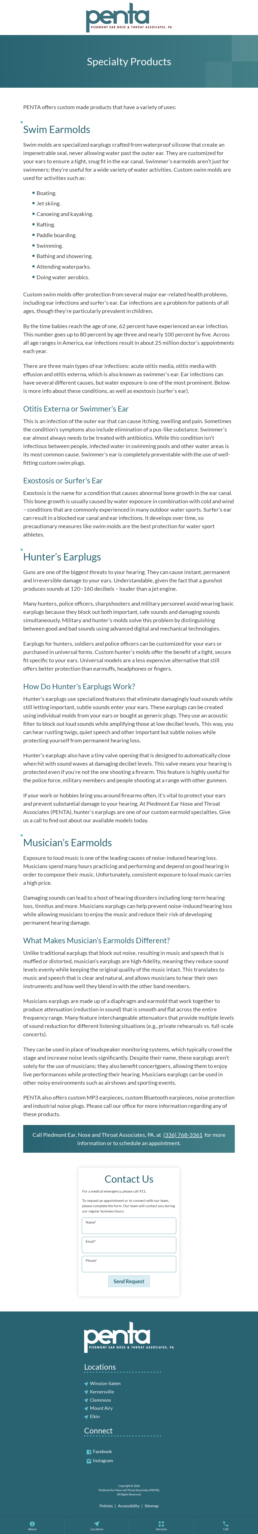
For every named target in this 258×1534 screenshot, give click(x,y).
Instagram (100, 1460)
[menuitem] (32, 1526)
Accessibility (129, 1505)
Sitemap (152, 1505)
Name (91, 1222)
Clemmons (100, 1400)
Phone (91, 1260)
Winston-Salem (105, 1383)
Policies (106, 1505)
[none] (32, 1526)
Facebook (99, 1451)
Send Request (129, 1281)
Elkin (95, 1416)
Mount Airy (101, 1408)
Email (91, 1241)
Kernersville (102, 1391)
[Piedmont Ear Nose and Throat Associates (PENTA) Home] (129, 18)
